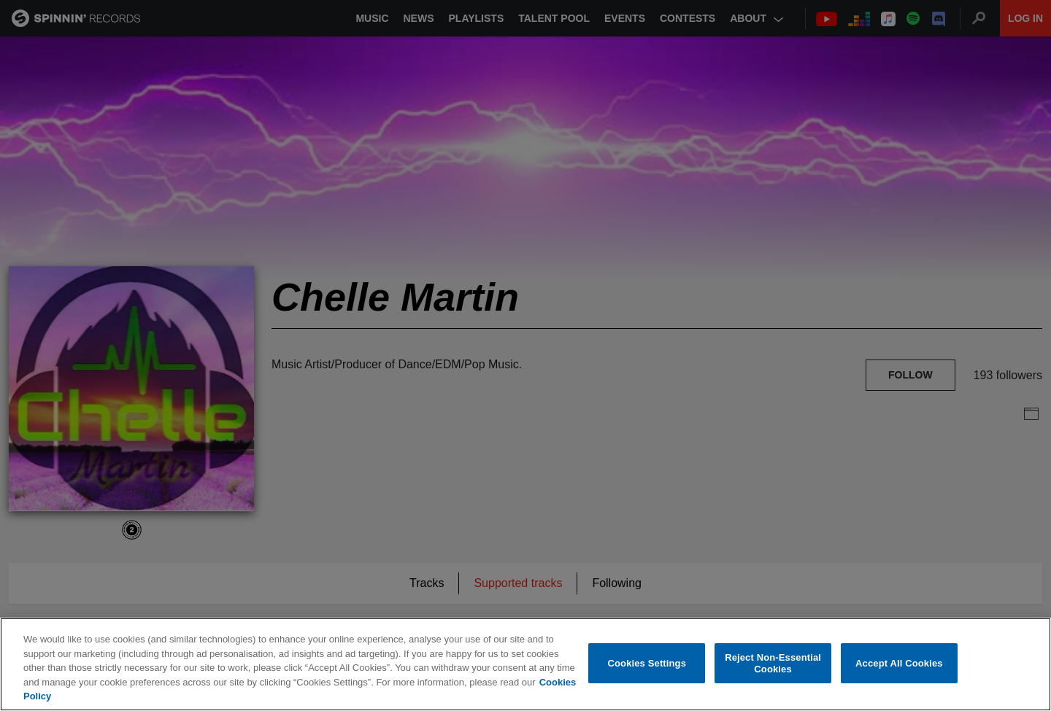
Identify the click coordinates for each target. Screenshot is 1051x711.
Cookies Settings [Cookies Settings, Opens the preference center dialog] (647, 663)
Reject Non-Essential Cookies (773, 664)
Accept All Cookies (899, 663)
